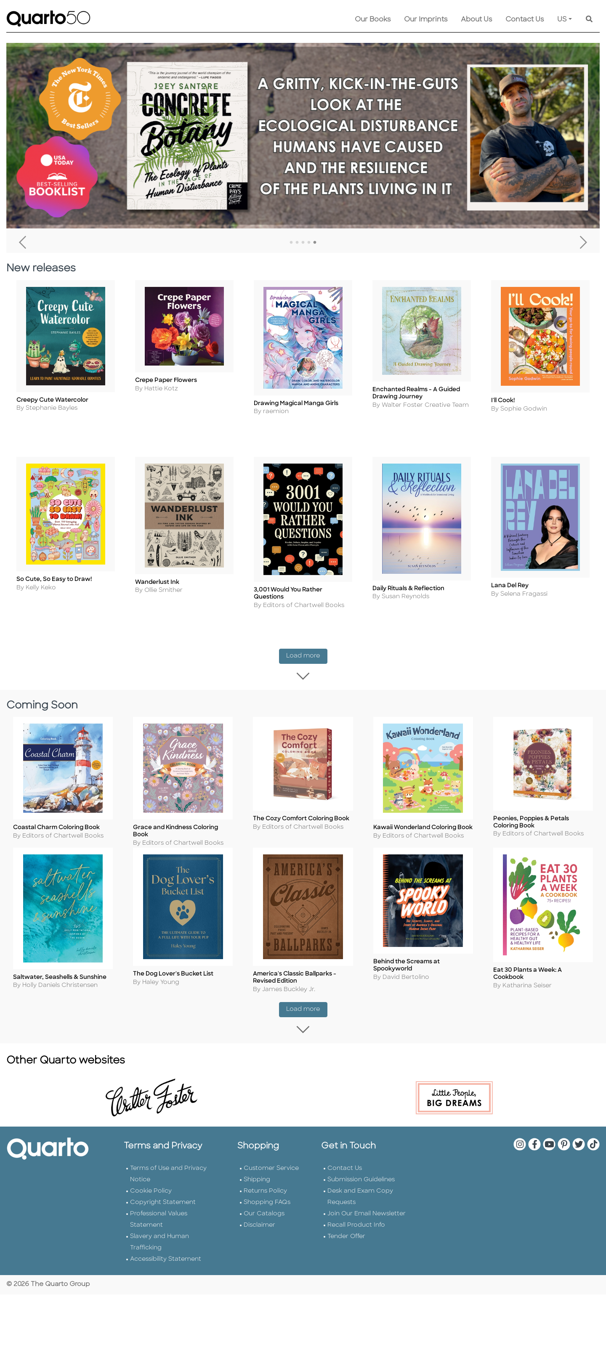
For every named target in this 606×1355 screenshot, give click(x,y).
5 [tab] (315, 243)
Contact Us (524, 19)
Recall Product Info (356, 1235)
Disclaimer (259, 1235)
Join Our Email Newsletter (366, 1223)
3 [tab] (303, 243)
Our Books (373, 19)
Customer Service (271, 1178)
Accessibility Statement (165, 1269)
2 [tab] (297, 243)
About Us (476, 19)
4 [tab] (309, 243)
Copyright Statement (163, 1212)
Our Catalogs (264, 1223)
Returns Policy (265, 1201)
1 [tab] (291, 243)
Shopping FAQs (267, 1212)
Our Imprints (425, 19)
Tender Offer (346, 1246)
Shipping (257, 1189)
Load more (306, 658)
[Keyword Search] (589, 19)
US (562, 19)
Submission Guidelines (361, 1189)
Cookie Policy (151, 1201)
